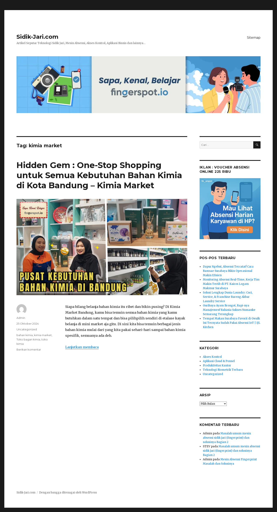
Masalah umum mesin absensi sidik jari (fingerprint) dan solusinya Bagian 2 (227, 438)
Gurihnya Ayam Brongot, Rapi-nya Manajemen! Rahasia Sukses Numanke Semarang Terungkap (229, 310)
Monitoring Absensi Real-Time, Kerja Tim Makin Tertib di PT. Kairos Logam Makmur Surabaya (231, 284)
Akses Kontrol (212, 357)
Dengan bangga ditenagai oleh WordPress (68, 492)
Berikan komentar (28, 349)
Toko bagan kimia (28, 339)
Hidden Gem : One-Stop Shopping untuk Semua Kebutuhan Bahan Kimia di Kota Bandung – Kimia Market (99, 175)
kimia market (43, 335)
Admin (20, 317)
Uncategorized (26, 329)
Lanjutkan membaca (82, 347)
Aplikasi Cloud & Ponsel (219, 361)
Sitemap (254, 38)
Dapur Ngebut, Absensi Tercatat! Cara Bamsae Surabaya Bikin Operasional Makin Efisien (228, 271)
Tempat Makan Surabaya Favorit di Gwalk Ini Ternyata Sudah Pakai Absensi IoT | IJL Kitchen (231, 323)
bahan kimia (24, 335)
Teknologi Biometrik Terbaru (223, 370)
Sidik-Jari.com (37, 36)
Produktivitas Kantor (217, 365)
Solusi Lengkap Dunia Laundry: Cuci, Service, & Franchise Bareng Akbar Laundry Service (227, 297)
